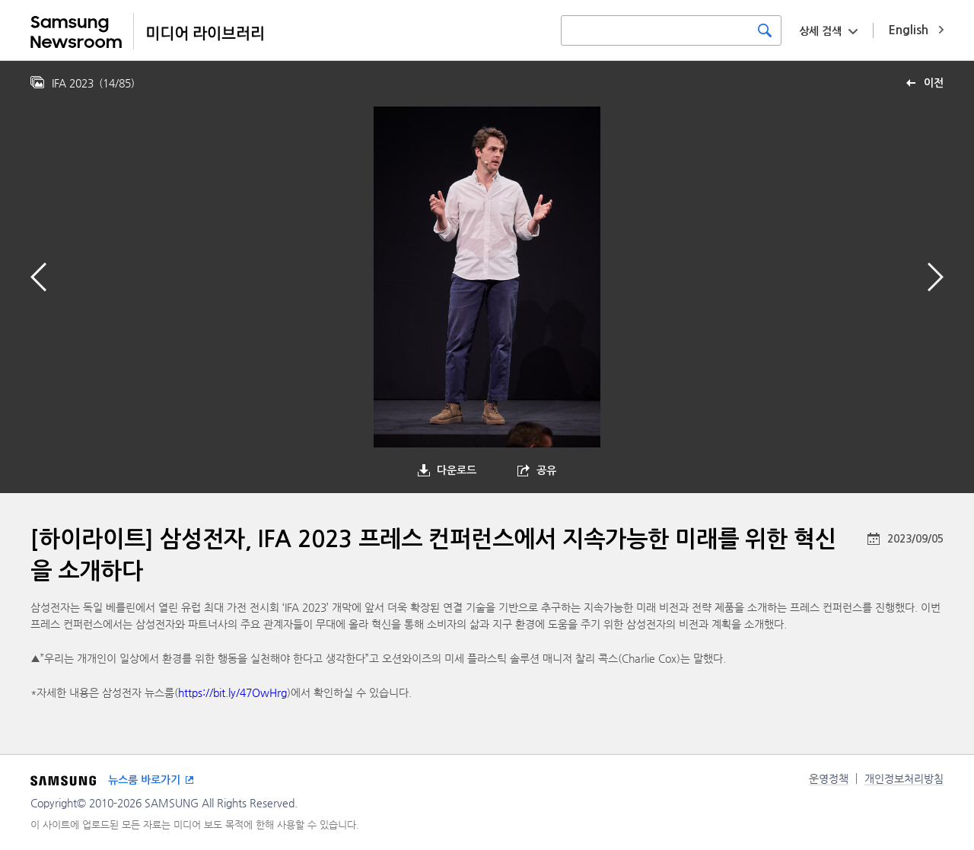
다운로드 (456, 470)
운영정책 (828, 778)
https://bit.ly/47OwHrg (232, 692)
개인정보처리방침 (904, 778)
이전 (934, 83)
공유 (546, 470)
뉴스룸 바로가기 (144, 780)
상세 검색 (820, 31)
